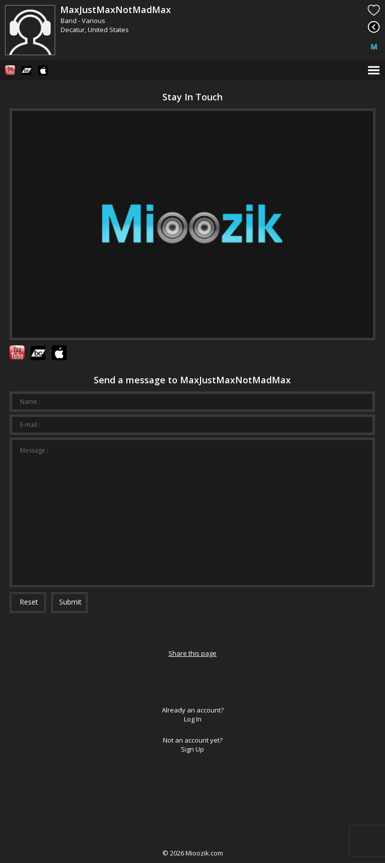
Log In (193, 719)
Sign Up (192, 749)
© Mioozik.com (192, 852)
